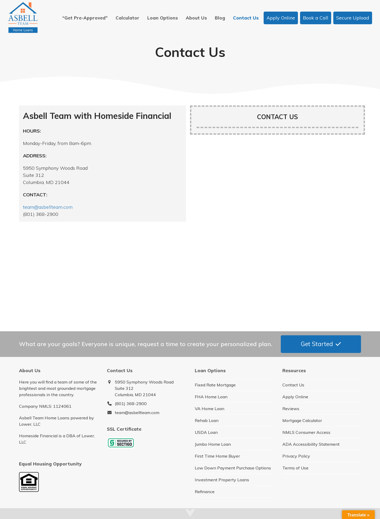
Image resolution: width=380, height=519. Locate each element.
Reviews (290, 408)
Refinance (205, 491)
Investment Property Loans (222, 479)
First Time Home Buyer (217, 456)
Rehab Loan (206, 420)
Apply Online (295, 396)
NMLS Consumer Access (306, 432)
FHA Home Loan (211, 396)
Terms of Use (295, 468)
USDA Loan (206, 432)
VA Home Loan (209, 408)
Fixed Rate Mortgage (215, 384)
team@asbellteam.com (48, 207)
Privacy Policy (296, 456)
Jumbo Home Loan (213, 444)
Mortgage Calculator (302, 420)
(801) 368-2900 (131, 403)
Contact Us (293, 384)
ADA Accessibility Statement (311, 444)
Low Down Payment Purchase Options (233, 468)
